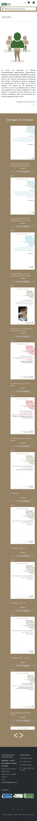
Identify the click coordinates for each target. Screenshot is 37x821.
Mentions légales (27, 765)
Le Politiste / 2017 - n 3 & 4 (20, 658)
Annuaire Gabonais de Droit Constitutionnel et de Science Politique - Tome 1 (21, 166)
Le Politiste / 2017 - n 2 (18, 603)
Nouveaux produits (27, 758)
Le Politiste (14, 493)
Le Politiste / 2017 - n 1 (18, 548)
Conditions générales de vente (27, 769)
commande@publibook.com (9, 782)
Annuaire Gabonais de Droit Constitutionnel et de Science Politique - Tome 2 (21, 221)
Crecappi (22, 168)
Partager (33, 105)
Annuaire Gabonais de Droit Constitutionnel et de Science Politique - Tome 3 (21, 276)
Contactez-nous (26, 761)
